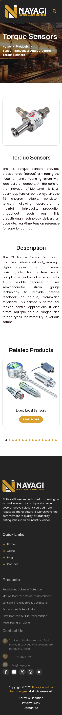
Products (22, 46)
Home (6, 46)
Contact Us (31, 708)
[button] (6, 440)
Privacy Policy (31, 703)
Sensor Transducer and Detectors (26, 50)
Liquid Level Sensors (31, 410)
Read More (31, 419)
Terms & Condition (31, 698)
